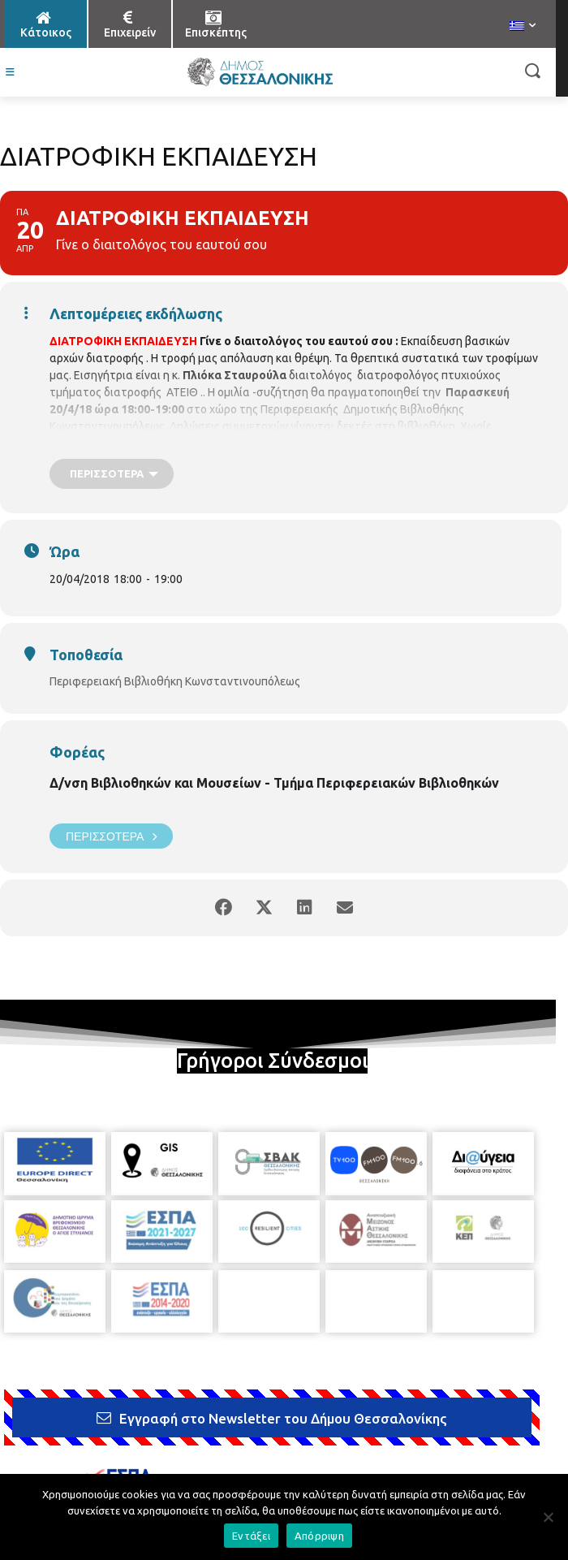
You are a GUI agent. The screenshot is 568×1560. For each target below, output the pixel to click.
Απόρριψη (319, 1535)
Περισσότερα (111, 836)
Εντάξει (251, 1535)
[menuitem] (523, 26)
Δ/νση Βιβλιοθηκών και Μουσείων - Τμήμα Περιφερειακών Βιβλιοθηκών (274, 783)
